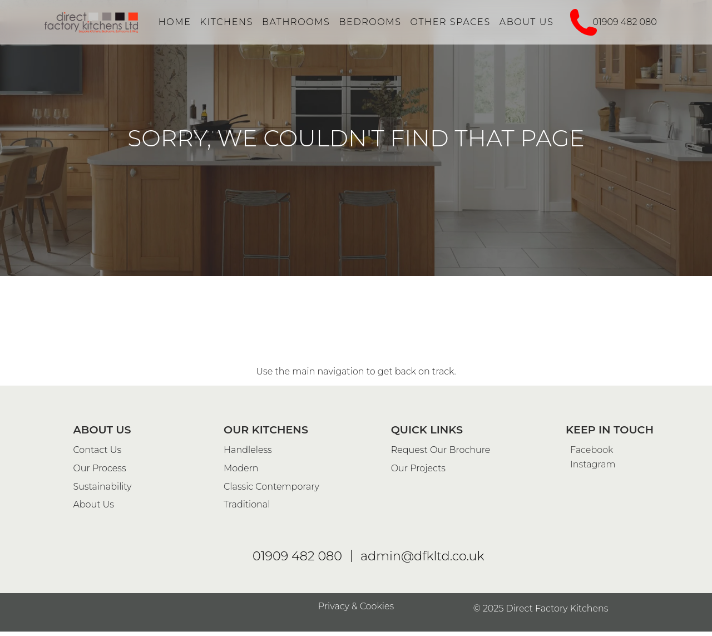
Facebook (589, 616)
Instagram (590, 631)
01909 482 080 (625, 22)
